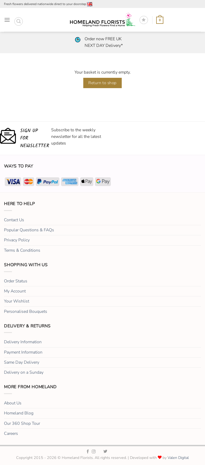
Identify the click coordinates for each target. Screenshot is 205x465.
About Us (12, 403)
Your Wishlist (16, 301)
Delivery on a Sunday (23, 372)
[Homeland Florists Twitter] (105, 452)
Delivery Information (23, 342)
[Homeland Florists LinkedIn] (112, 452)
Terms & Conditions (22, 250)
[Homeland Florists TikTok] (100, 452)
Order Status (15, 281)
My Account (15, 291)
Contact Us (14, 220)
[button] (7, 19)
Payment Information (23, 352)
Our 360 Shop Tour (22, 423)
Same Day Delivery (21, 362)
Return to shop (102, 82)
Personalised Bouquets (25, 311)
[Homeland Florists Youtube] (117, 452)
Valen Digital (178, 457)
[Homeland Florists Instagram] (94, 452)
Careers (11, 433)
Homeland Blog (18, 413)
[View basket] (160, 19)
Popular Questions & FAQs (29, 230)
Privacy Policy (17, 240)
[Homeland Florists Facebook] (88, 452)
